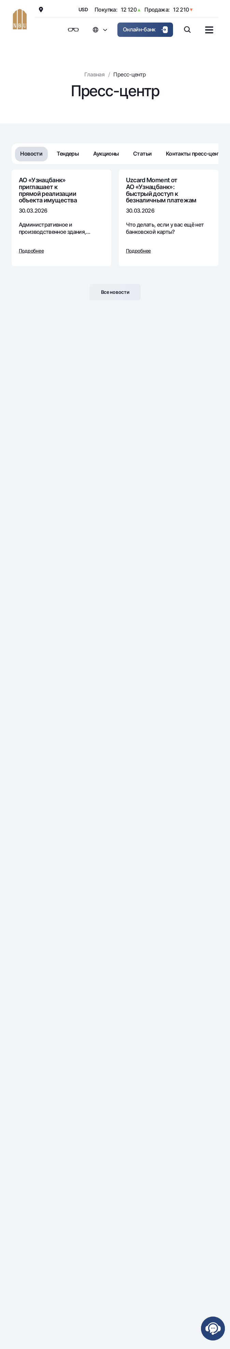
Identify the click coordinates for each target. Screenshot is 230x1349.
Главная (94, 74)
